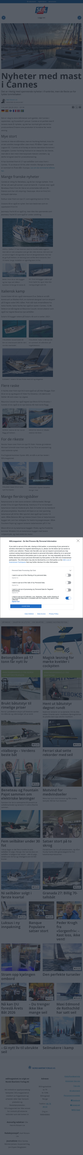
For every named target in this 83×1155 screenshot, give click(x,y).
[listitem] (41, 570)
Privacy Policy (53, 614)
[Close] (79, 541)
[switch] (68, 575)
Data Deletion (29, 614)
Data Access (41, 614)
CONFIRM (26, 606)
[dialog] (41, 577)
